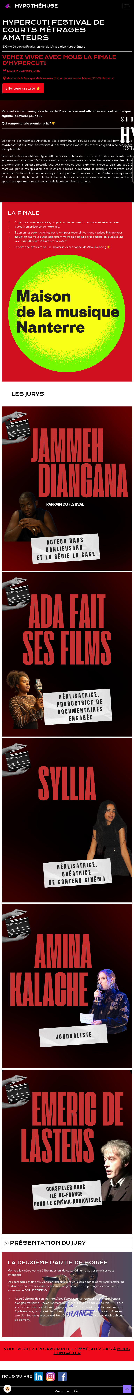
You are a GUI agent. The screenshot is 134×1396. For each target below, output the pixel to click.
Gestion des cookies (67, 1391)
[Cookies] (7, 1389)
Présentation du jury (45, 1243)
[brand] (30, 6)
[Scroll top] (127, 1389)
